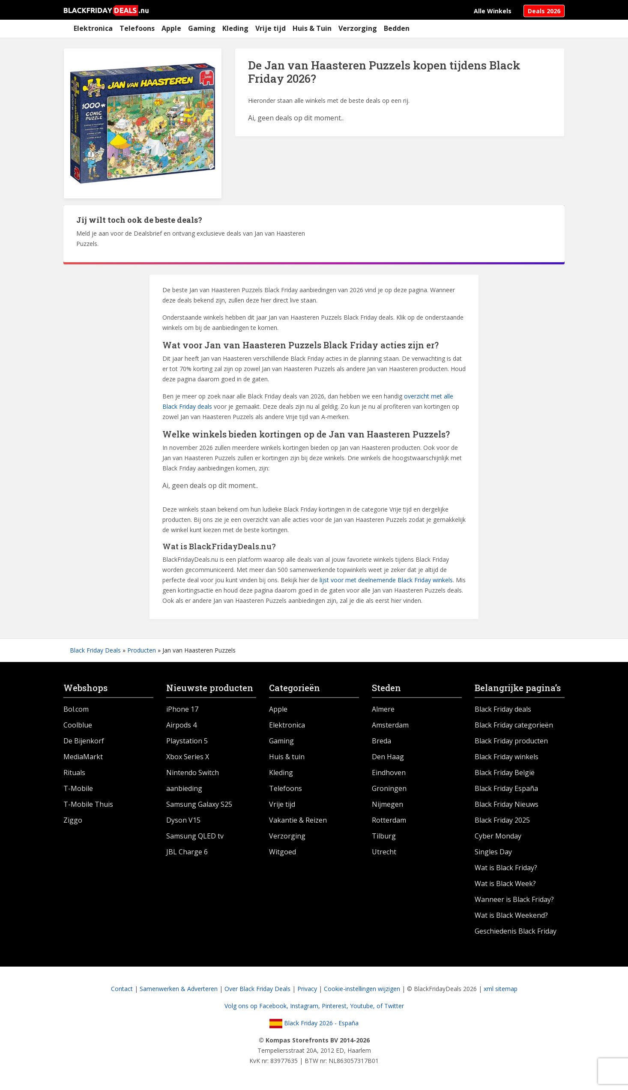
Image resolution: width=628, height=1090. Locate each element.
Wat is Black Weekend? (511, 915)
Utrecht (384, 851)
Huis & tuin (287, 756)
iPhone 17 (182, 709)
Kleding (235, 28)
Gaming (201, 28)
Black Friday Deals (95, 650)
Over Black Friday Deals (257, 989)
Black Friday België (505, 772)
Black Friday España (506, 788)
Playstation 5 (187, 741)
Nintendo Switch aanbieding (192, 780)
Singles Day (493, 851)
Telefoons (137, 28)
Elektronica (93, 28)
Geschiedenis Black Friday (515, 931)
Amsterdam (390, 725)
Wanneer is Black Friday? (514, 899)
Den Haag (388, 756)
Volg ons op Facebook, (257, 1006)
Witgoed (282, 851)
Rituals (74, 772)
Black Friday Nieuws (506, 804)
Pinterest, (336, 1006)
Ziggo (72, 820)
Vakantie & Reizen (298, 820)
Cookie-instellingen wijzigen (362, 989)
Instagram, (306, 1006)
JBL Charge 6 (187, 851)
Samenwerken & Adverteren (179, 989)
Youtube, (363, 1006)
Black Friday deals (503, 709)
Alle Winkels (492, 11)
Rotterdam (389, 820)
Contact (122, 989)
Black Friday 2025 (502, 820)
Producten (141, 650)
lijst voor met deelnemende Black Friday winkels (386, 580)
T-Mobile (78, 788)
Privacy (307, 989)
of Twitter (390, 1006)
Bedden (397, 28)
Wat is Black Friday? (506, 867)
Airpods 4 (181, 725)
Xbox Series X (187, 756)
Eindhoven (389, 772)
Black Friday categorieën (514, 725)
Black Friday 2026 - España (314, 1023)
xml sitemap (500, 989)
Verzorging (357, 28)
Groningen (389, 788)
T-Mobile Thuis (88, 804)
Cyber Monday (498, 836)
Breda (381, 741)
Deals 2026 (544, 11)
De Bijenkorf (83, 741)
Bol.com (76, 709)
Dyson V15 (183, 820)
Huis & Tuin (312, 28)
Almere (383, 709)
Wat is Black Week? (505, 883)
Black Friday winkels (506, 756)
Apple (171, 28)
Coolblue (77, 725)
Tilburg (384, 836)
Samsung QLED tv (195, 836)
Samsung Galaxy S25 (199, 804)
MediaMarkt (83, 756)
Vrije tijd (270, 28)
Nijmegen (387, 804)
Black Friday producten (511, 741)
